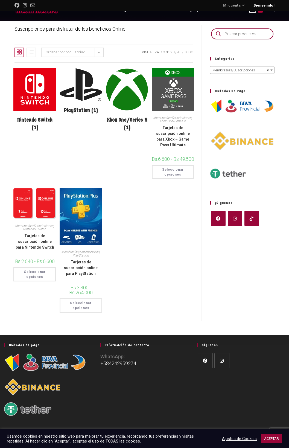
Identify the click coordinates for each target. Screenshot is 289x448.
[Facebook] (218, 218)
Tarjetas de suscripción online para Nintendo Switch (35, 241)
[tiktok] (251, 218)
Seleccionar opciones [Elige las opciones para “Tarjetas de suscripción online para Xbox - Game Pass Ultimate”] (173, 172)
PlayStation (81, 255)
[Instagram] (235, 218)
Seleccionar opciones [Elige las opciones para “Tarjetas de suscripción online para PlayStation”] (81, 305)
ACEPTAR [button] (271, 439)
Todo (188, 52)
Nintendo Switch (34, 229)
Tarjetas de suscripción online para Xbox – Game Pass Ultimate (173, 136)
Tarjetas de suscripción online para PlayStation (81, 268)
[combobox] (242, 70)
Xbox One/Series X (173, 121)
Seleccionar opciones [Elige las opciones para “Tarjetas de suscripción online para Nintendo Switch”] (35, 274)
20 (172, 52)
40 (179, 52)
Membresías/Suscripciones (172, 118)
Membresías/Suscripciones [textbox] (240, 70)
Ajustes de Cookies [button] (239, 438)
